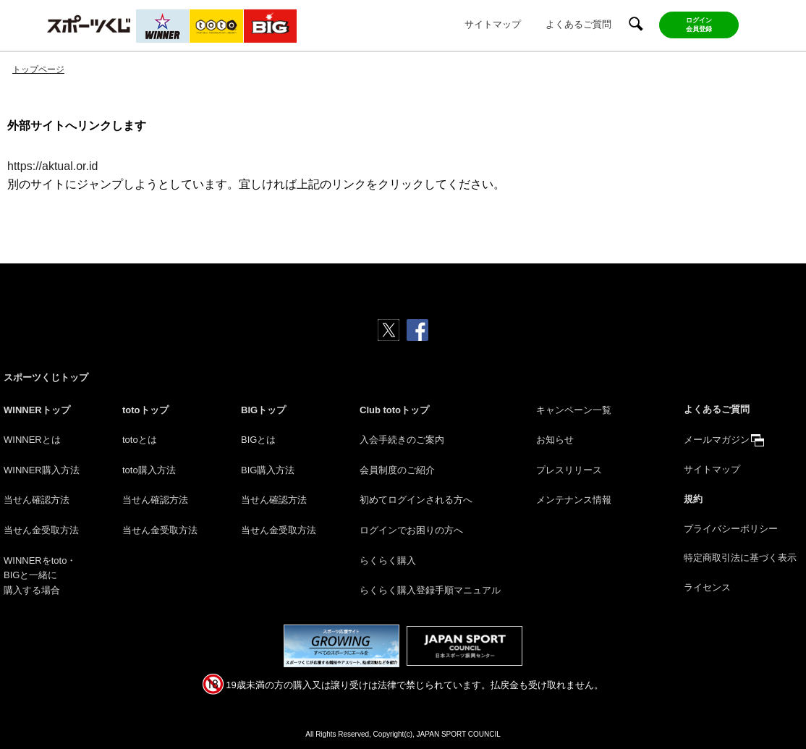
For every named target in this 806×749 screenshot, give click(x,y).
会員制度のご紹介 (397, 470)
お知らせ (555, 439)
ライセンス (707, 587)
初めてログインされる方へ (416, 499)
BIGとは (258, 439)
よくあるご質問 (578, 24)
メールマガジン (717, 439)
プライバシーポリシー (731, 528)
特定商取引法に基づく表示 (740, 557)
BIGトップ (263, 410)
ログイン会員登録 (699, 25)
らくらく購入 (388, 560)
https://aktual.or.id (52, 166)
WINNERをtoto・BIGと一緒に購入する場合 (40, 575)
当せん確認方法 (36, 499)
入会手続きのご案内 (402, 439)
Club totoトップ (394, 410)
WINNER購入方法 (42, 470)
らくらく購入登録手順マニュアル (430, 590)
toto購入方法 (149, 470)
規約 (693, 499)
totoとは (139, 439)
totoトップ (145, 410)
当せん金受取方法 (41, 530)
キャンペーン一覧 (573, 410)
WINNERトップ (37, 410)
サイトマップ (492, 24)
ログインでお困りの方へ (411, 530)
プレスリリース (569, 470)
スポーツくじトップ (46, 377)
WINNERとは (32, 439)
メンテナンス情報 (573, 499)
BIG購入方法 (267, 470)
